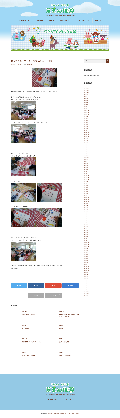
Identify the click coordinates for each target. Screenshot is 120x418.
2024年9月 (86, 116)
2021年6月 (86, 185)
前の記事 (36, 295)
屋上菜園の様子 (26, 328)
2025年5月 (86, 100)
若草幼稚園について (25, 20)
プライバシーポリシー (53, 399)
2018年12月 (86, 242)
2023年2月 (86, 151)
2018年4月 (86, 258)
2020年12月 (86, 197)
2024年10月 (86, 114)
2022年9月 (86, 159)
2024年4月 (86, 124)
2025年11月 (86, 90)
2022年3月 (86, 169)
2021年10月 (86, 179)
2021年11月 (86, 177)
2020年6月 (86, 207)
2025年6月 (86, 98)
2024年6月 (86, 120)
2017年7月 (86, 274)
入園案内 (51, 20)
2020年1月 (86, 216)
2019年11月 (86, 220)
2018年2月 (86, 262)
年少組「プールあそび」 (65, 355)
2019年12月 (86, 218)
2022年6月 (86, 163)
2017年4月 (86, 281)
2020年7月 (86, 205)
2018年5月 (86, 256)
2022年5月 (86, 165)
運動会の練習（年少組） (28, 314)
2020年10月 (86, 201)
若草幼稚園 (29, 64)
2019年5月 (86, 232)
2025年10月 (86, 92)
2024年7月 (86, 118)
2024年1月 (86, 130)
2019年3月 (86, 236)
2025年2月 (86, 106)
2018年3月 (86, 260)
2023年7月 (86, 141)
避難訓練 (61, 328)
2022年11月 (86, 155)
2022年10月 (86, 157)
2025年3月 (86, 104)
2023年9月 (86, 138)
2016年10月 (86, 293)
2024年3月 (86, 126)
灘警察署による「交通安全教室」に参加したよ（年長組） (69, 315)
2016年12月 (86, 289)
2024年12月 (86, 110)
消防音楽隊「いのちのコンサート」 (31, 342)
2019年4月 (86, 234)
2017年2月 (86, 285)
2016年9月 (86, 295)
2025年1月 (86, 108)
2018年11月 (86, 244)
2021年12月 (86, 175)
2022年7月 (86, 161)
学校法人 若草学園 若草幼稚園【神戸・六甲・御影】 (64, 413)
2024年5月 (86, 122)
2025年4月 (86, 102)
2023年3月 (86, 149)
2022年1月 (86, 173)
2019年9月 (86, 224)
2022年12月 (86, 153)
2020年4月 (86, 212)
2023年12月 (86, 132)
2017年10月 (86, 270)
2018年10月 (86, 246)
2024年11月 (86, 112)
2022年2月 (86, 171)
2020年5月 (86, 210)
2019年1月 (86, 240)
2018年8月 (86, 250)
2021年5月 (86, 187)
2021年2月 (86, 193)
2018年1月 (86, 264)
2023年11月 (86, 134)
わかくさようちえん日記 (82, 20)
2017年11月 (86, 268)
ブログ (19, 64)
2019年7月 (86, 228)
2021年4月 (86, 189)
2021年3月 (86, 191)
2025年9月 (86, 94)
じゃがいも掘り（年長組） (29, 355)
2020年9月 (86, 203)
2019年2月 (86, 238)
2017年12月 (86, 266)
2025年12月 (86, 88)
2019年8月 (86, 226)
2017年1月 (86, 287)
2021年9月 (86, 181)
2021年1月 (86, 195)
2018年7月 (86, 252)
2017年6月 (86, 277)
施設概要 (40, 20)
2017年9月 (86, 272)
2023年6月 (86, 143)
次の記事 (53, 295)
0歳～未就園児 (64, 20)
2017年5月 (86, 279)
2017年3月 (86, 283)
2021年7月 (86, 183)
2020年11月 (86, 199)
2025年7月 (86, 96)
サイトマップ (70, 399)
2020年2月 (86, 214)
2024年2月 (86, 128)
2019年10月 (86, 222)
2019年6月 (86, 230)
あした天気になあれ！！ (65, 342)
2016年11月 (86, 291)
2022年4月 (86, 167)
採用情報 (98, 20)
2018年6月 (86, 254)
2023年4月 (86, 147)
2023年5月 (86, 145)
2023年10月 (86, 136)
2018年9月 (86, 248)
